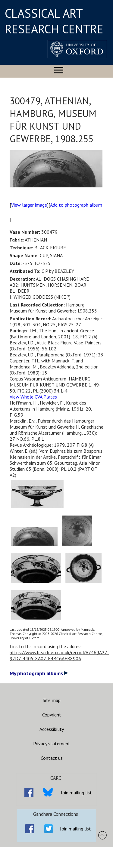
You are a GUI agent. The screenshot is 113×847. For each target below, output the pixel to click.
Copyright (51, 715)
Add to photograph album (76, 205)
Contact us (52, 758)
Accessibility (51, 729)
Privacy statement (51, 744)
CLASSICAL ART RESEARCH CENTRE (54, 21)
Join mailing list (76, 793)
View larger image (29, 205)
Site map (52, 700)
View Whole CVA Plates (33, 397)
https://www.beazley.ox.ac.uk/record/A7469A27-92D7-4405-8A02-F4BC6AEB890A (59, 655)
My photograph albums (39, 673)
